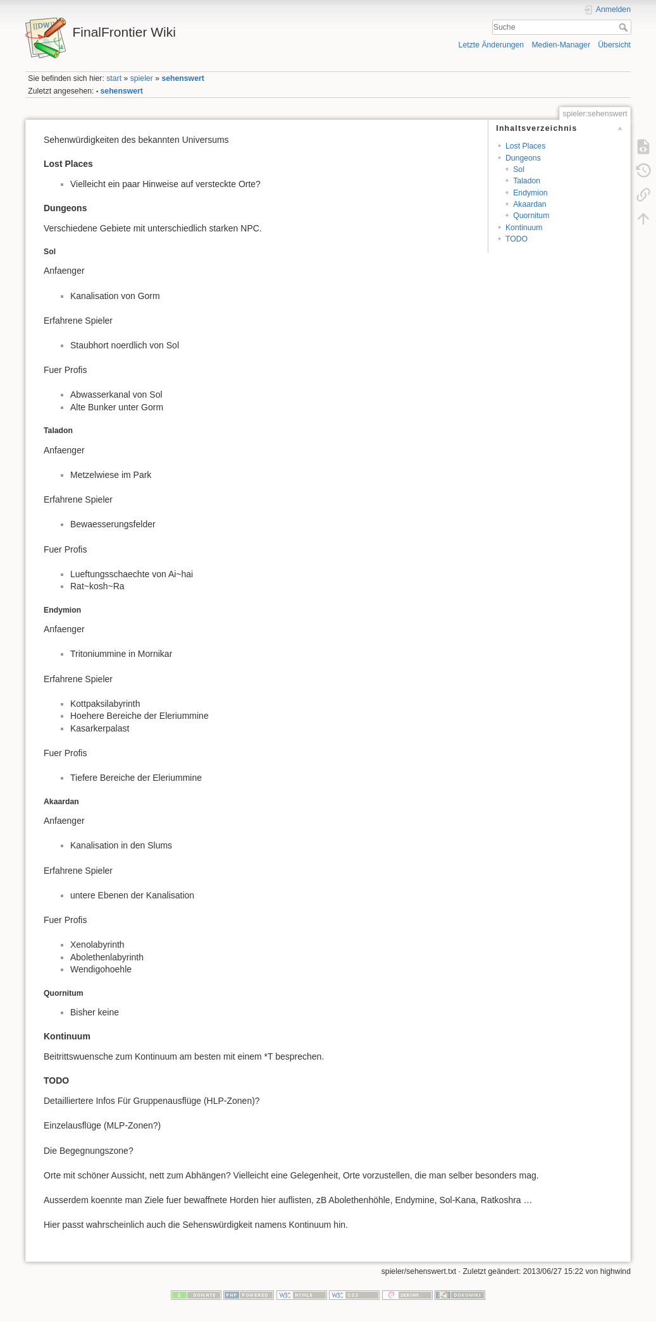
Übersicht (614, 44)
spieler (141, 78)
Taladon (526, 180)
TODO (516, 239)
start (113, 78)
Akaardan (529, 204)
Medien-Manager (560, 44)
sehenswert (182, 78)
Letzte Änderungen (491, 44)
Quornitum (531, 215)
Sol (518, 169)
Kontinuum (524, 227)
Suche (625, 27)
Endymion (530, 192)
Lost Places (525, 146)
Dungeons (523, 158)
